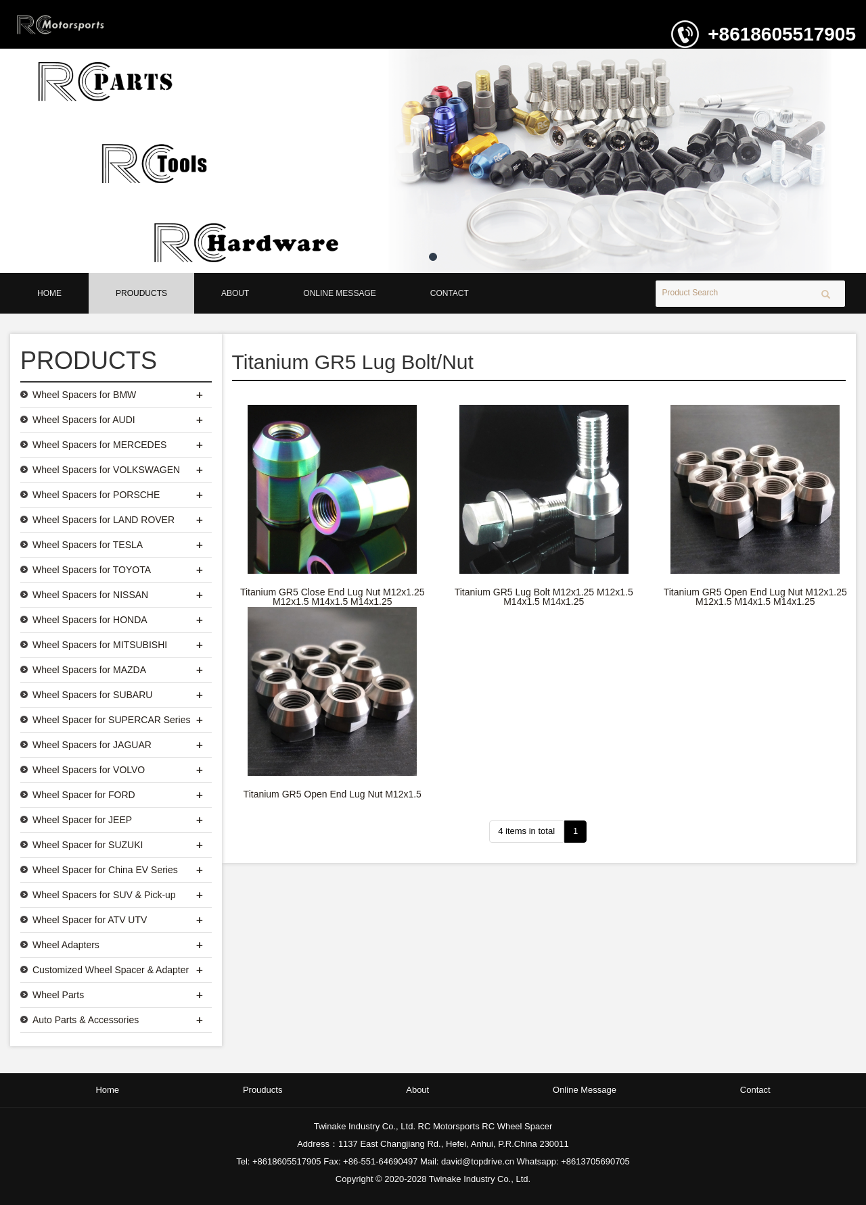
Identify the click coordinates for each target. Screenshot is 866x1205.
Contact (449, 293)
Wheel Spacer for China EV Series (105, 869)
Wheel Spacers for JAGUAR (92, 744)
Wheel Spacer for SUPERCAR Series (111, 719)
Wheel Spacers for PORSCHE (96, 494)
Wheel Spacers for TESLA (87, 544)
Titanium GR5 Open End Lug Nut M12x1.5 (332, 794)
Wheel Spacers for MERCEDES (99, 444)
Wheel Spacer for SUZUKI (87, 844)
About (235, 293)
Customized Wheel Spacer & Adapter (110, 969)
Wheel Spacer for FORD (83, 794)
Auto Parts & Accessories (85, 1019)
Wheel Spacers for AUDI (83, 419)
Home (49, 293)
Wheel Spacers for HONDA (89, 619)
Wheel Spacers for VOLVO (88, 769)
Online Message (339, 293)
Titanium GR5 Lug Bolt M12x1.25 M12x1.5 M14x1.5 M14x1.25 (544, 597)
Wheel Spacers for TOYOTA (91, 569)
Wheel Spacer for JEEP (82, 819)
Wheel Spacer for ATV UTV (89, 919)
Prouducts (141, 293)
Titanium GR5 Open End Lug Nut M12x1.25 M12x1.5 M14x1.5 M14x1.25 (755, 597)
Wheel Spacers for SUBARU (92, 694)
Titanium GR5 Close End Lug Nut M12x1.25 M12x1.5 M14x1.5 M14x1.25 (332, 597)
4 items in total (526, 831)
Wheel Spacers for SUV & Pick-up (104, 894)
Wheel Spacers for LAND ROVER (103, 519)
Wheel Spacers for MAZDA (89, 669)
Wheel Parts (58, 994)
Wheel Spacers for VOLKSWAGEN (106, 469)
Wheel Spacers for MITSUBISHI (99, 644)
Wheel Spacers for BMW (84, 394)
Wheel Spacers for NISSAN (90, 594)
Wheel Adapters (65, 944)
